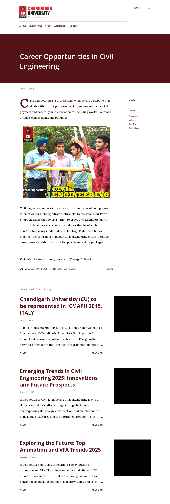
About (48, 25)
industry (132, 120)
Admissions (60, 25)
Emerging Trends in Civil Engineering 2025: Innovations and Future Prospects (59, 377)
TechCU (132, 124)
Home (22, 25)
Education (133, 116)
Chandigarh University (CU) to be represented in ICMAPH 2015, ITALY (61, 306)
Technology (134, 128)
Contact (73, 25)
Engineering (35, 25)
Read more (98, 353)
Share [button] (132, 99)
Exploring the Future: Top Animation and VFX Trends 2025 (60, 446)
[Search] (137, 8)
